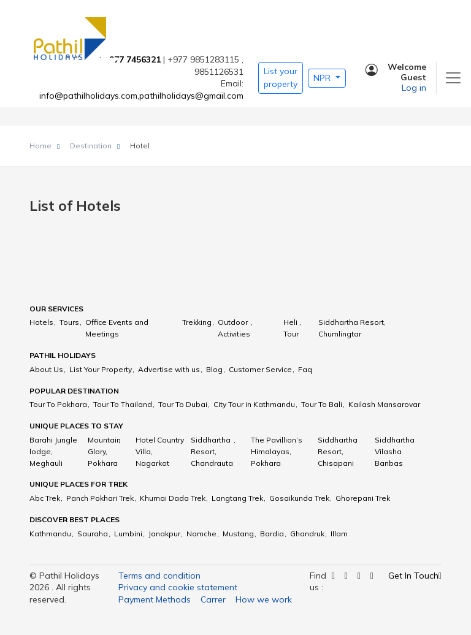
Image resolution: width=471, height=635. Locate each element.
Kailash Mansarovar (384, 404)
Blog (214, 369)
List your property (280, 77)
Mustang (238, 533)
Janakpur (164, 533)
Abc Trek (44, 498)
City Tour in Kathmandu (254, 404)
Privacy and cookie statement (177, 587)
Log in (414, 87)
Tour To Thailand (122, 404)
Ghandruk (307, 533)
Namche (201, 533)
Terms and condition (159, 575)
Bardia (272, 533)
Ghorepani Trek (362, 498)
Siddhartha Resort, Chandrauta (212, 451)
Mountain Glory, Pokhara (104, 451)
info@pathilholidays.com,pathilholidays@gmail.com (141, 95)
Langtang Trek (237, 498)
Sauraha (92, 533)
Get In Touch (415, 575)
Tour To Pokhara (58, 404)
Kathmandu (50, 533)
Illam (339, 533)
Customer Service (260, 369)
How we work (264, 599)
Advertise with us (169, 369)
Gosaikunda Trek (299, 498)
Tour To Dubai (182, 404)
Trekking (197, 322)
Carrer (213, 599)
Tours (69, 322)
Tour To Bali (321, 404)
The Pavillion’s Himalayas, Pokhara (276, 451)
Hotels (41, 322)
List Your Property (100, 369)
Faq (305, 369)
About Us (46, 369)
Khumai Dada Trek (172, 498)
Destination (91, 145)
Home (40, 145)
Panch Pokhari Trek (100, 498)
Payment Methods (154, 599)
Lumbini (128, 533)
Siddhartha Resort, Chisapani (338, 451)
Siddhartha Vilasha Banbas (395, 451)
